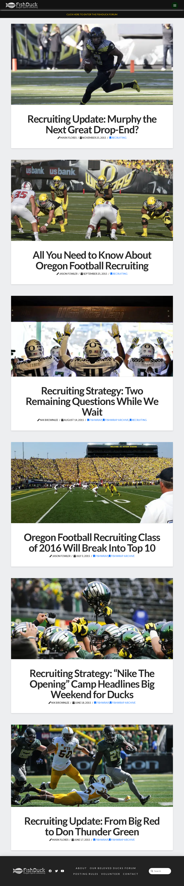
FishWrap (94, 419)
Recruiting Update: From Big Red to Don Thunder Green (92, 826)
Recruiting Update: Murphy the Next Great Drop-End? (92, 124)
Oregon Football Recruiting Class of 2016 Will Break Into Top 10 (92, 542)
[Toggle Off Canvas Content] (174, 5)
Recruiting (117, 137)
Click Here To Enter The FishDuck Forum (92, 14)
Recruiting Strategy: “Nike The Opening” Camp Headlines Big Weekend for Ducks (92, 683)
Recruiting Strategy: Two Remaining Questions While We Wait (92, 401)
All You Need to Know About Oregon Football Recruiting (92, 260)
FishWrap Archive (116, 419)
